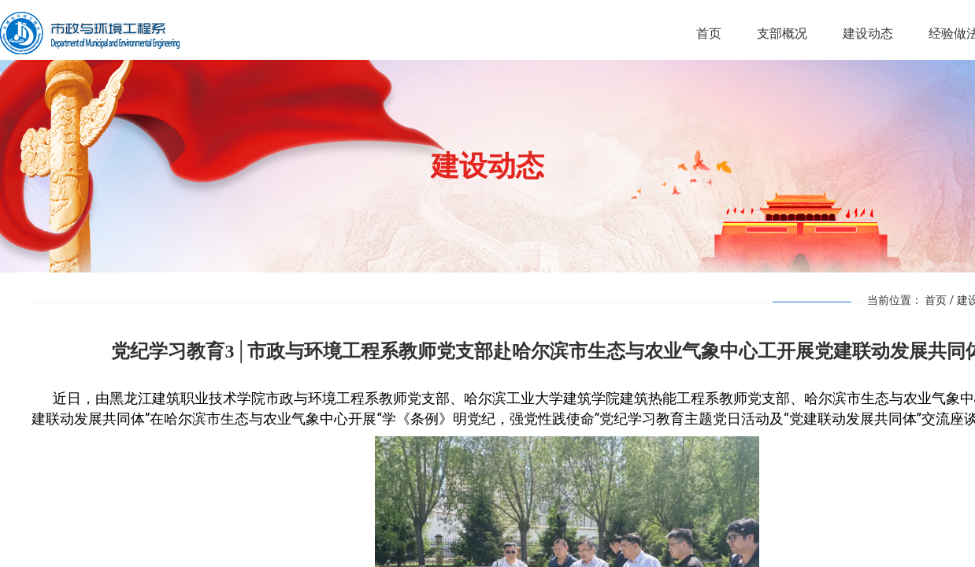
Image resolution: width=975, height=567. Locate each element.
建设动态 (868, 33)
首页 (936, 300)
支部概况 (782, 33)
